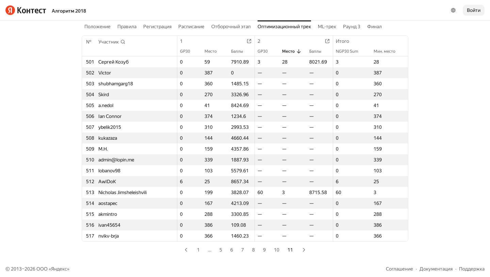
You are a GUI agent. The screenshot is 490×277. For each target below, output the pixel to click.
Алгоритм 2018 (69, 11)
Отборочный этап (231, 26)
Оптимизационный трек (284, 26)
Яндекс (59, 269)
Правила (126, 26)
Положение (97, 26)
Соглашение (399, 269)
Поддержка (472, 269)
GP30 (188, 51)
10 (276, 250)
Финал (374, 26)
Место (214, 51)
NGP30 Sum (350, 51)
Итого (346, 41)
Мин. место (388, 51)
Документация (436, 269)
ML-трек (327, 26)
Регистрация (157, 26)
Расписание (191, 26)
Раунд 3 (351, 26)
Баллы (240, 51)
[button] (112, 42)
